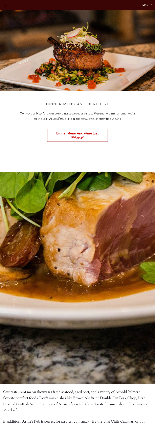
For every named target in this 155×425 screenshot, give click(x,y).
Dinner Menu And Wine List (77, 135)
